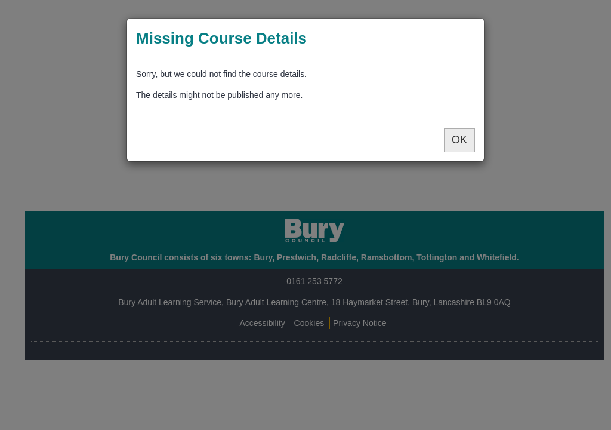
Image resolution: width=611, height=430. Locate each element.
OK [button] (459, 140)
